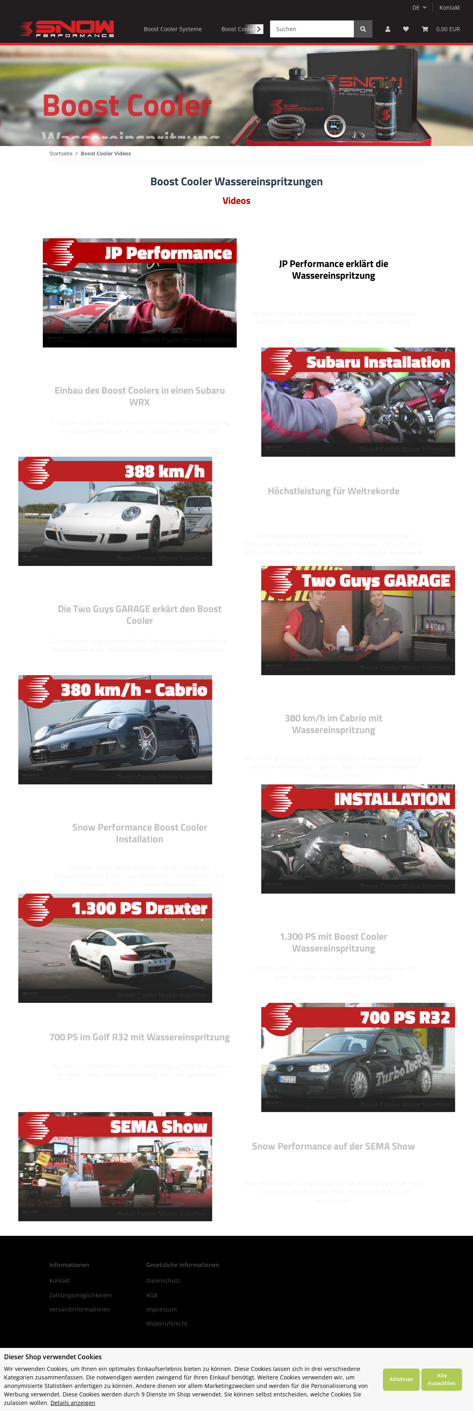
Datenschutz (163, 1280)
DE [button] (416, 7)
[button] (388, 29)
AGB (152, 1295)
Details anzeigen (72, 1403)
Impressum (161, 1309)
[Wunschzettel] (406, 29)
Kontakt (449, 7)
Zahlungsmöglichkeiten (80, 1295)
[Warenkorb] (441, 29)
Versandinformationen (79, 1309)
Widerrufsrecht (166, 1323)
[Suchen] (312, 29)
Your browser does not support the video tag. (140, 292)
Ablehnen (401, 1379)
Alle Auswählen (442, 1379)
